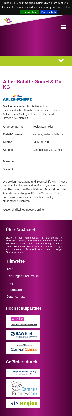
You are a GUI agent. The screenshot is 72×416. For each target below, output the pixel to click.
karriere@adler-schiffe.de (48, 134)
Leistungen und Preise (23, 276)
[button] (63, 27)
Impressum (15, 289)
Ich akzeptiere (29, 12)
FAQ (10, 283)
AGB (10, 269)
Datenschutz (48, 12)
